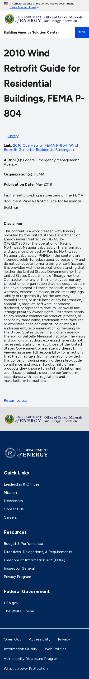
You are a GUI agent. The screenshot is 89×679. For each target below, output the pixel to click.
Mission (10, 492)
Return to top (16, 400)
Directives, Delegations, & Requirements (38, 552)
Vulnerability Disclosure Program (31, 658)
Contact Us (14, 509)
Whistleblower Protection (26, 668)
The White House (19, 611)
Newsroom (13, 501)
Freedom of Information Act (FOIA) (34, 560)
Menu (82, 32)
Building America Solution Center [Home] (31, 32)
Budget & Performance (23, 543)
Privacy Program (17, 576)
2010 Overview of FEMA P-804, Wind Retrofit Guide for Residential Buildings (41, 147)
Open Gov (12, 639)
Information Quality (20, 649)
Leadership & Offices (22, 484)
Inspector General (19, 568)
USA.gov (11, 603)
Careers (10, 517)
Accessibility (39, 639)
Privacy (64, 639)
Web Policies (55, 649)
